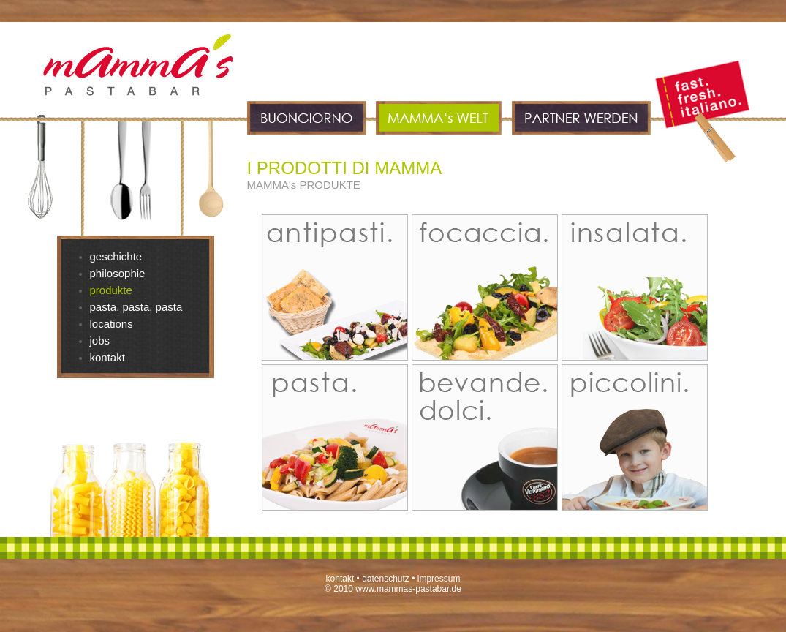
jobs (100, 340)
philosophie (118, 273)
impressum (439, 578)
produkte (111, 290)
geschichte (116, 256)
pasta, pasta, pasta (136, 307)
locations (111, 323)
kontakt (107, 357)
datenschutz (385, 578)
